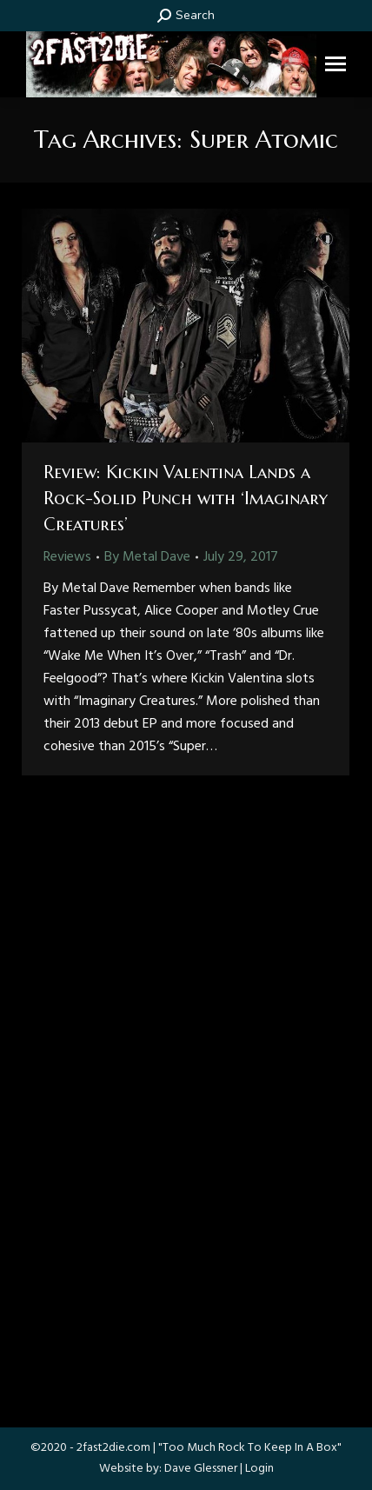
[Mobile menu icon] (335, 64)
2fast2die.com (113, 1448)
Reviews (67, 557)
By (147, 557)
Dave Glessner (200, 1469)
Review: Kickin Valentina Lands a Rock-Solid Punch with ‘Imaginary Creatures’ (185, 498)
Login (259, 1469)
